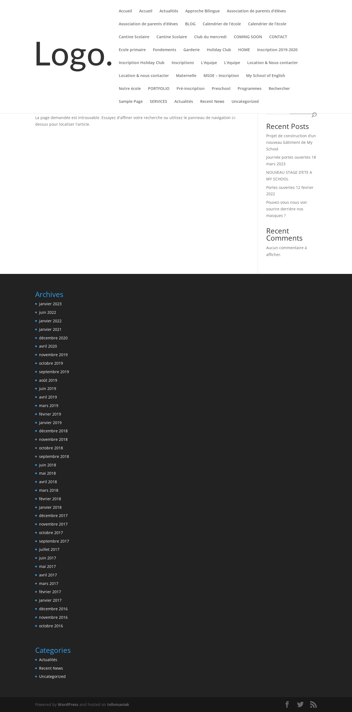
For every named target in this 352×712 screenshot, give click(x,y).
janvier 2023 (50, 303)
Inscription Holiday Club (141, 63)
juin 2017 (47, 557)
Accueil (125, 11)
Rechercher (279, 89)
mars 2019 (48, 405)
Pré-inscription (191, 89)
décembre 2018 (53, 430)
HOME (244, 50)
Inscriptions (183, 63)
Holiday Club (219, 50)
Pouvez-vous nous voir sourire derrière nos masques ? (286, 209)
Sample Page (131, 102)
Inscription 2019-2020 (277, 50)
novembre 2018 (53, 439)
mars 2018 (48, 490)
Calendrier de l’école (222, 24)
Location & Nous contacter (272, 63)
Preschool (221, 89)
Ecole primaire (132, 50)
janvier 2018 (50, 507)
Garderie (191, 50)
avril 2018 (48, 481)
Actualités (169, 11)
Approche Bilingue (202, 11)
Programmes (250, 89)
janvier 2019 (50, 422)
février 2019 (50, 414)
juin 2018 (47, 465)
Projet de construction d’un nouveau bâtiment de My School (291, 142)
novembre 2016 (53, 617)
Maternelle (186, 76)
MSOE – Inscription (221, 76)
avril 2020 (48, 346)
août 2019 (48, 380)
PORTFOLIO (158, 89)
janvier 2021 (50, 329)
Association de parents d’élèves (256, 11)
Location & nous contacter (144, 76)
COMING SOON (248, 37)
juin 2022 (47, 312)
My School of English (265, 76)
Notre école (130, 89)
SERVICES (158, 102)
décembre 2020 (53, 337)
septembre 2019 (54, 371)
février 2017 (50, 591)
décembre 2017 (53, 515)
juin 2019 (47, 388)
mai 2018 (47, 473)
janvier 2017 (50, 600)
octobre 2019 (51, 363)
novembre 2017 (53, 524)
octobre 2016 (51, 625)
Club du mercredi (210, 37)
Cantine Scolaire (134, 37)
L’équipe (209, 63)
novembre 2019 (53, 354)
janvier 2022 (50, 320)
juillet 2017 (49, 549)
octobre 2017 (51, 532)
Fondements (164, 50)
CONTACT (278, 37)
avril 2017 (48, 575)
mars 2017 (48, 583)
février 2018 (50, 498)
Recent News (212, 102)
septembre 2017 (54, 541)
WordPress (68, 704)
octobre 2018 (51, 447)
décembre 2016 (53, 608)
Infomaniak (118, 704)
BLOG (190, 24)
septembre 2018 (54, 456)
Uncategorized (245, 102)
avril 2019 (48, 397)
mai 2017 (47, 566)
